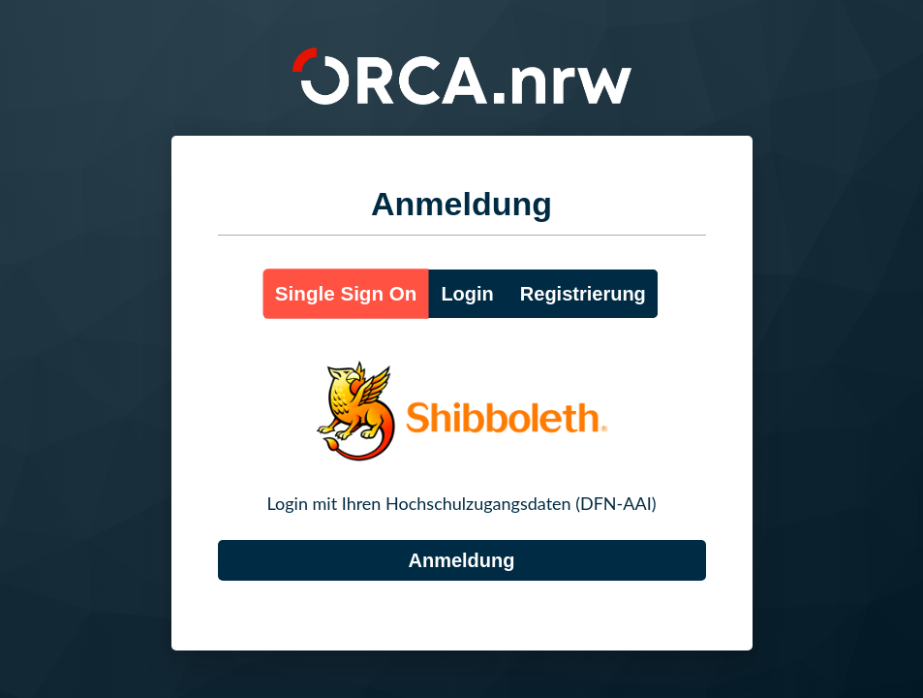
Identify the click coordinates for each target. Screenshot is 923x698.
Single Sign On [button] (346, 293)
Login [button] (467, 293)
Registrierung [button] (583, 293)
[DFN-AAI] (462, 560)
